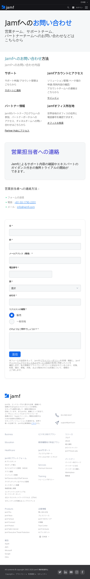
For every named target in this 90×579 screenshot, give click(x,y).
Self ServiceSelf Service (16, 478)
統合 (7, 540)
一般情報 (17, 321)
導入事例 (68, 444)
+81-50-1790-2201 (25, 202)
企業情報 (42, 509)
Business (9, 434)
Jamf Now (8, 515)
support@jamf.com (65, 422)
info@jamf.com (26, 207)
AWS (6, 547)
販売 (15, 315)
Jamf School (9, 519)
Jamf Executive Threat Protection (17, 532)
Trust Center (43, 525)
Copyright (9, 574)
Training (42, 476)
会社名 (13, 295)
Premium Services (45, 468)
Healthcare (10, 450)
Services (42, 465)
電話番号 (14, 267)
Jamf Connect (10, 522)
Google (7, 553)
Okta (6, 557)
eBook (67, 441)
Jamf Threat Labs (71, 451)
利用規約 (31, 574)
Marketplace (70, 472)
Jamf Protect (9, 525)
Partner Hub (17, 130)
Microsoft (8, 550)
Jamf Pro (8, 512)
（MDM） (16, 468)
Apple (7, 543)
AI (10, 461)
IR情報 (40, 522)
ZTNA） (21, 497)
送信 (15, 354)
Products (9, 509)
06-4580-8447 (63, 415)
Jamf (16, 458)
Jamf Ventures (43, 529)
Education (9, 442)
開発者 (67, 476)
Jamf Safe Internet (11, 529)
